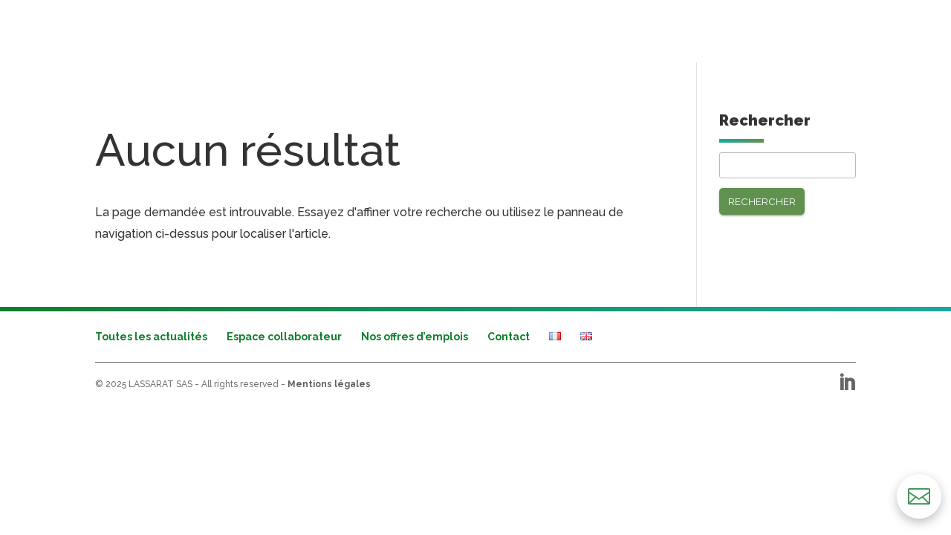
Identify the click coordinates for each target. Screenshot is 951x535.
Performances (313, 30)
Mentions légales (329, 384)
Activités (122, 30)
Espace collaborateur (284, 337)
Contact (508, 337)
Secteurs (209, 30)
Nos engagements (685, 30)
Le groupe (584, 30)
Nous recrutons (805, 30)
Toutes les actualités (151, 337)
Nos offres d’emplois (414, 337)
